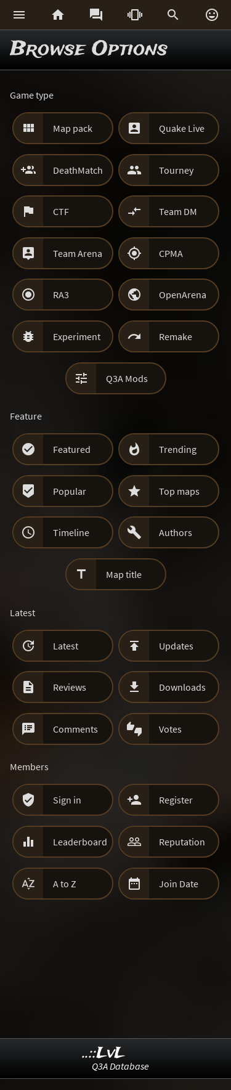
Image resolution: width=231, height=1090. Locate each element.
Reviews (69, 687)
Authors (175, 532)
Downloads (182, 687)
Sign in (67, 800)
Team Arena (77, 253)
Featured (72, 449)
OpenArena (182, 294)
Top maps (179, 491)
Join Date (178, 883)
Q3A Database (120, 1066)
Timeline (71, 532)
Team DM (178, 211)
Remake (175, 336)
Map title (124, 574)
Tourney (176, 170)
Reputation (182, 842)
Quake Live (182, 128)
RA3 (61, 294)
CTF (61, 211)
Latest (65, 646)
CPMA (171, 253)
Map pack (72, 128)
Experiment (76, 336)
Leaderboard (80, 842)
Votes (170, 729)
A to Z (64, 883)
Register (176, 800)
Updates (176, 646)
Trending (178, 449)
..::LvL (103, 1053)
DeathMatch (78, 170)
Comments (75, 729)
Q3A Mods (127, 378)
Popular (69, 491)
